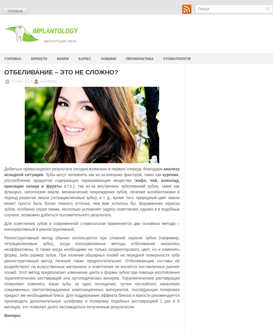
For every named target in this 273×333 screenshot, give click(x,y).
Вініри (63, 59)
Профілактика (139, 59)
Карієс (84, 59)
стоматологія (177, 59)
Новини (108, 59)
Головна (15, 11)
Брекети (39, 59)
